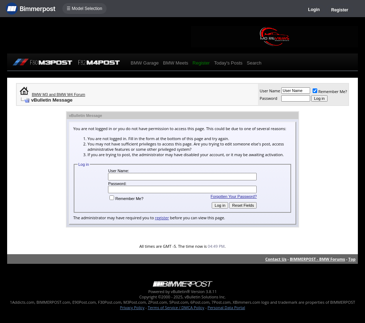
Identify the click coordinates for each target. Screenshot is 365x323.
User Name (269, 90)
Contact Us (276, 259)
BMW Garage (144, 63)
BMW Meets (175, 63)
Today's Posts (228, 63)
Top (351, 259)
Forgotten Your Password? (234, 196)
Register (339, 9)
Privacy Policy (132, 307)
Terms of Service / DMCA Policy (176, 307)
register (162, 217)
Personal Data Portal (226, 307)
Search (254, 63)
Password (268, 98)
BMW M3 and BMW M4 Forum (58, 94)
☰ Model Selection (84, 8)
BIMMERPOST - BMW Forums (317, 259)
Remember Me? (330, 91)
